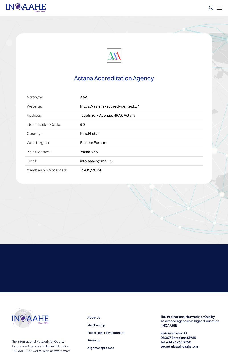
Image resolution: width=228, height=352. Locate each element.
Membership (96, 325)
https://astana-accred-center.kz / (109, 106)
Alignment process (100, 348)
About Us (93, 317)
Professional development (105, 332)
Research (93, 340)
